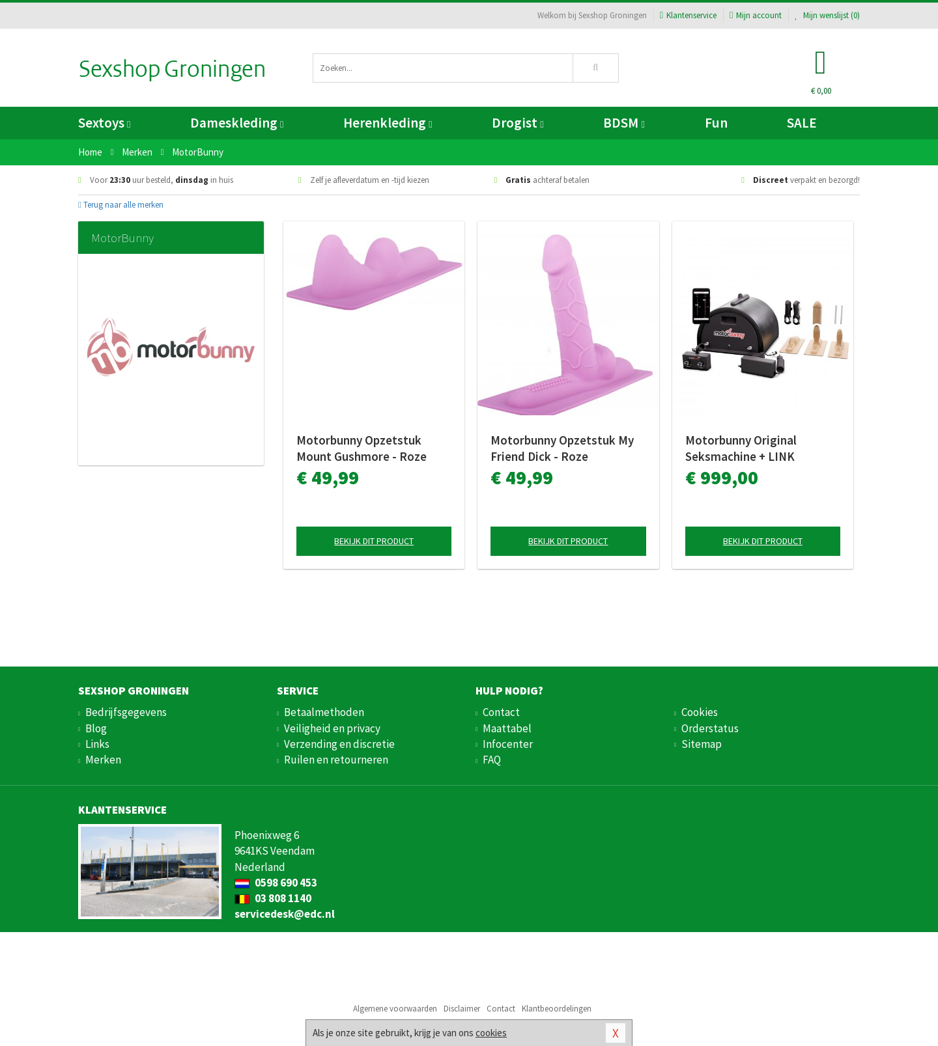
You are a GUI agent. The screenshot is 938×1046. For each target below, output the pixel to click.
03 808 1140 (272, 898)
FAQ (492, 759)
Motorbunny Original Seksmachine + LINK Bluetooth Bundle (741, 448)
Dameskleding (236, 122)
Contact (501, 712)
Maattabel (507, 728)
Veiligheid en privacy (332, 728)
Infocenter (508, 744)
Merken (103, 759)
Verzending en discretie (339, 744)
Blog (96, 728)
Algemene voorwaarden (395, 1008)
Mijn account (756, 15)
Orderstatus (710, 728)
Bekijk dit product (374, 541)
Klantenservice (688, 15)
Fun (716, 122)
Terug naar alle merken (120, 204)
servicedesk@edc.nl (284, 914)
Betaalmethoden (324, 712)
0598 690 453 (275, 882)
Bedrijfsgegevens (126, 712)
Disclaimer (462, 1008)
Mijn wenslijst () (827, 15)
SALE (802, 122)
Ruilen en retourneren (336, 759)
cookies (491, 1032)
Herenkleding (387, 122)
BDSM (623, 122)
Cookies (699, 712)
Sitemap (701, 744)
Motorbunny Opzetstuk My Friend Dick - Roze (562, 448)
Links (97, 744)
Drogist (517, 122)
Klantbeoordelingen (556, 1008)
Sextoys (104, 122)
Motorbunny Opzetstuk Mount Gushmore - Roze (361, 448)
